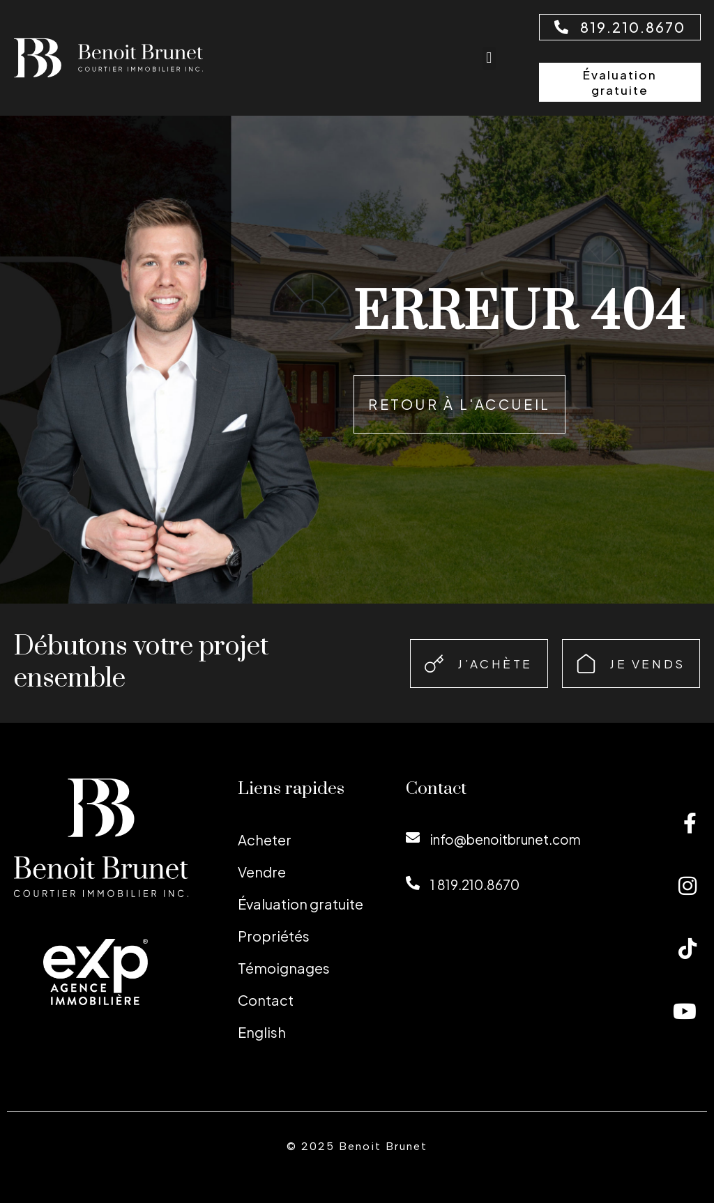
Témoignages (284, 967)
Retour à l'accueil (459, 404)
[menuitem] (308, 1032)
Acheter (264, 839)
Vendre (262, 871)
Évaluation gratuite (300, 903)
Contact (266, 1000)
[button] (489, 58)
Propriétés (274, 935)
